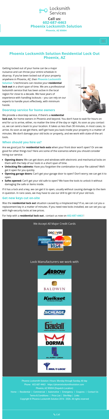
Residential (25, 392)
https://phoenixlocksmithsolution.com (66, 384)
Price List (56, 395)
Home (14, 392)
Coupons (80, 392)
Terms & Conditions (39, 395)
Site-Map (67, 395)
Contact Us (93, 392)
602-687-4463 (54, 22)
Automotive (53, 392)
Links (76, 395)
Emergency (67, 392)
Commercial (39, 392)
